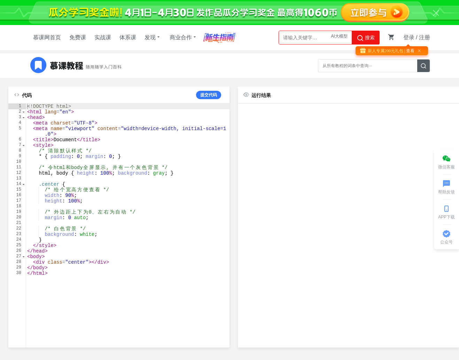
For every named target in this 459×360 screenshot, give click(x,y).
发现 (153, 37)
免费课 (77, 37)
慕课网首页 (47, 37)
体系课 (127, 37)
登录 (408, 37)
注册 (424, 37)
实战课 (102, 37)
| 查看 (408, 50)
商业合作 (183, 37)
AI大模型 (339, 37)
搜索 (366, 37)
